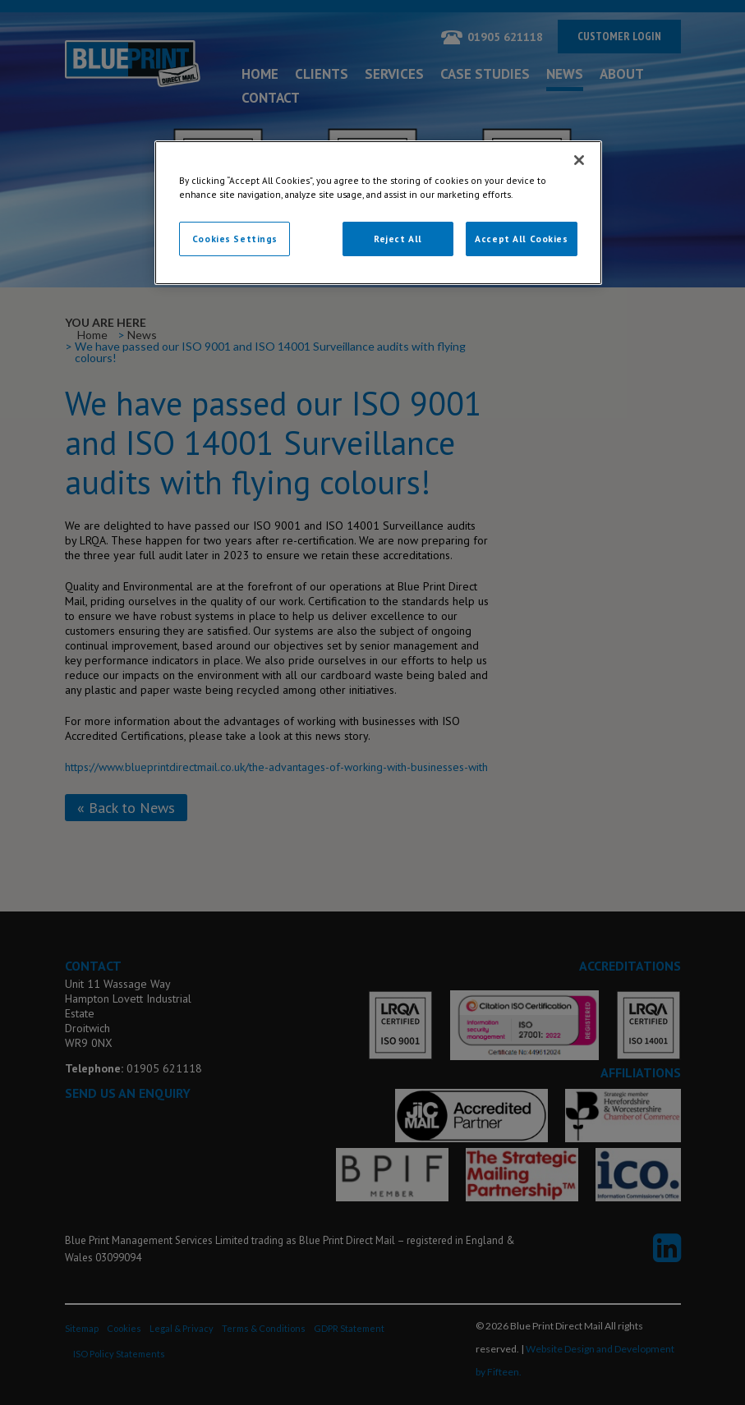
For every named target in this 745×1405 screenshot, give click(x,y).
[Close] (579, 160)
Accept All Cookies (521, 238)
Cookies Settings (235, 238)
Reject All (398, 238)
